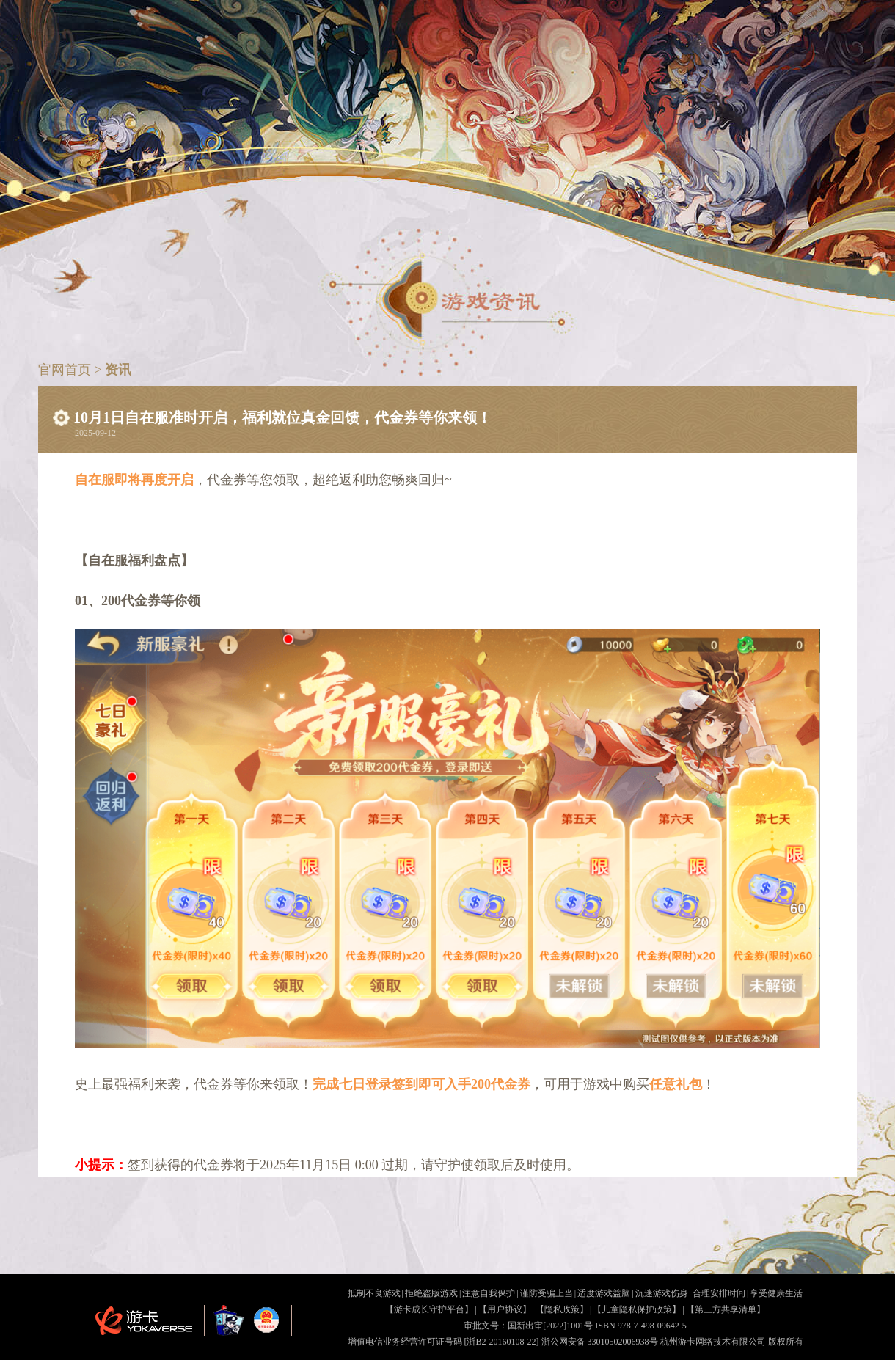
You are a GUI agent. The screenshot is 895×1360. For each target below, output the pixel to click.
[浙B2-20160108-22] (501, 1342)
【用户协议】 (504, 1309)
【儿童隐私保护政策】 (637, 1309)
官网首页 (66, 369)
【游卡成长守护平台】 (429, 1309)
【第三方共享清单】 (725, 1309)
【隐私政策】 (562, 1309)
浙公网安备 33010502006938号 (599, 1342)
